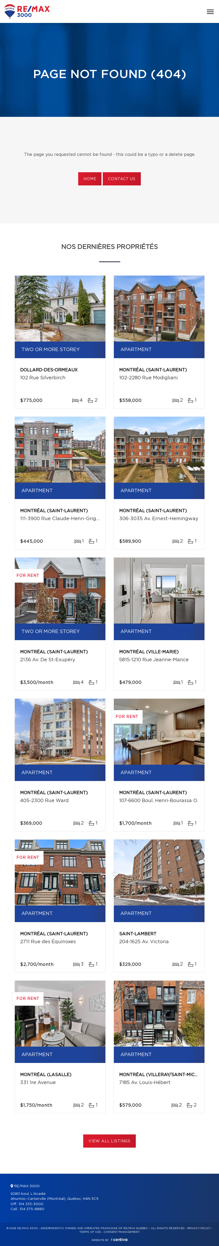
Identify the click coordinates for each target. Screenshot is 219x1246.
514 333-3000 (30, 1204)
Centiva (119, 1239)
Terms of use (90, 1232)
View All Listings (109, 1141)
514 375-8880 (32, 1209)
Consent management (122, 1232)
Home (89, 179)
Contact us (121, 179)
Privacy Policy (199, 1228)
